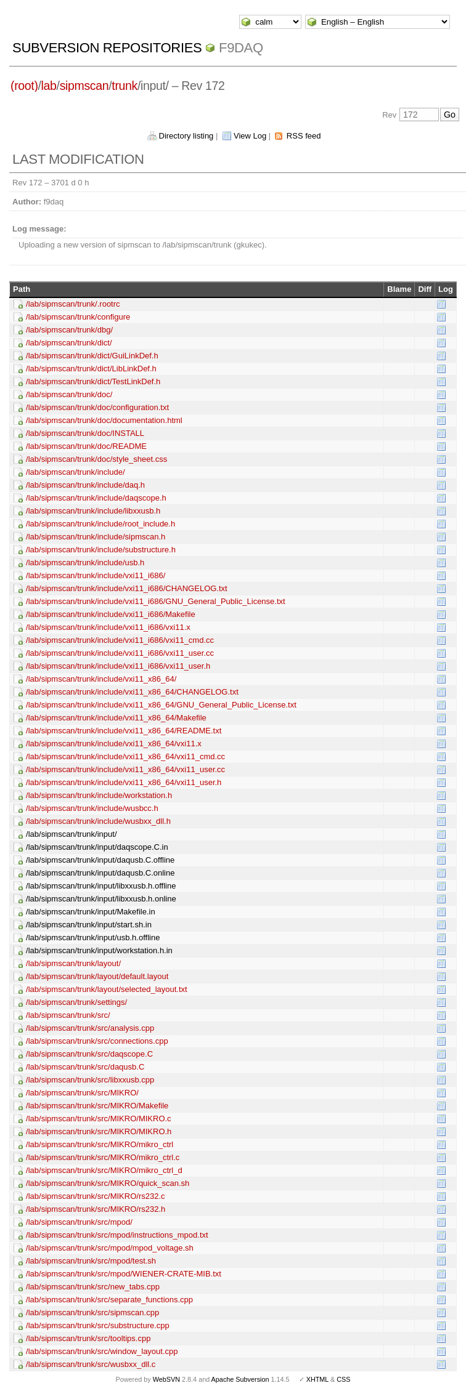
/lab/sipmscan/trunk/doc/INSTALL (85, 433)
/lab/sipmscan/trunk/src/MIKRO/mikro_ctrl (99, 1144)
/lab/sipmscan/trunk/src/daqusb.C (85, 1066)
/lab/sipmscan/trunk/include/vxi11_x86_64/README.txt (123, 730)
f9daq (241, 47)
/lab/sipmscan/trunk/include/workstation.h (99, 795)
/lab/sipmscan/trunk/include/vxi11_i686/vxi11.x (108, 627)
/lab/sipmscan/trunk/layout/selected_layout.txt (106, 989)
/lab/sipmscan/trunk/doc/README (86, 446)
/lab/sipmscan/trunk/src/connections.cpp (97, 1041)
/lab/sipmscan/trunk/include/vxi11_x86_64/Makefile (116, 717)
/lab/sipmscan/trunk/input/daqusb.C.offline (100, 860)
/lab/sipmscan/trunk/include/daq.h (85, 485)
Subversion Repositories (107, 47)
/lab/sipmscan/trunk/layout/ (73, 963)
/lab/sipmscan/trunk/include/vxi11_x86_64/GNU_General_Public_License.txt (161, 704)
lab (49, 85)
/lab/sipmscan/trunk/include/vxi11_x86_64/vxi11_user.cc (125, 769)
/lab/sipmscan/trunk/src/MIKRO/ (82, 1092)
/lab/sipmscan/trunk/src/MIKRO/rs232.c (95, 1196)
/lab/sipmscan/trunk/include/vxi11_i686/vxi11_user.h (118, 666)
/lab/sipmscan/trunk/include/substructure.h (101, 549)
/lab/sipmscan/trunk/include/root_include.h (100, 523)
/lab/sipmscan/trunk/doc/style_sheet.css (96, 459)
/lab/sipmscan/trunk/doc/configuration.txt (97, 407)
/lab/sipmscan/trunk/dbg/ (69, 329)
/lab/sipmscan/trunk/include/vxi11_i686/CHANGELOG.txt (126, 588)
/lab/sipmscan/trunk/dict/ (69, 342)
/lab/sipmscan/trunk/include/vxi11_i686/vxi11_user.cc (120, 653)
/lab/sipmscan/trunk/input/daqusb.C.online (100, 872)
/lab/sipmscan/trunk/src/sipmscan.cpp (92, 1312)
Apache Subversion (240, 1379)
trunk (124, 85)
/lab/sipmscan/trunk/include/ (75, 472)
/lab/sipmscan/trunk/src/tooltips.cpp (88, 1338)
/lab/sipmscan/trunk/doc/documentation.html (104, 420)
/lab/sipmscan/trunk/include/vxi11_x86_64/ (101, 678)
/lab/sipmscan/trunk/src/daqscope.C (89, 1053)
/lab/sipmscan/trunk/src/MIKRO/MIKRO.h (98, 1131)
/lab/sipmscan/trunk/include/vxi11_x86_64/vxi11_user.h (123, 782)
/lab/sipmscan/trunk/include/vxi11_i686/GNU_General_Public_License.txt (155, 601)
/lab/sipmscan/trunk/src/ (68, 1015)
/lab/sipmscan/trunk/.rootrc (73, 303)
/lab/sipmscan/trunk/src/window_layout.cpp (102, 1351)
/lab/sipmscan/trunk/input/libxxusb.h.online (101, 898)
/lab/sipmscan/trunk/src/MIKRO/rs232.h (95, 1209)
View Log (250, 135)
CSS (343, 1379)
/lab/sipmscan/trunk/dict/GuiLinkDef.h (92, 355)
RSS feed (304, 135)
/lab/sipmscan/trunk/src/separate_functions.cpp (109, 1299)
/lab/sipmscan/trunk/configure (78, 316)
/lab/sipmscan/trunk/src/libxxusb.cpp (90, 1079)
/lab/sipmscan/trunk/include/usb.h (85, 562)
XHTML (317, 1379)
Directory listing (186, 135)
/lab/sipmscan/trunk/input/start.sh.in (89, 924)
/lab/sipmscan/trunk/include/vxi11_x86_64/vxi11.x (114, 743)
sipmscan (84, 85)
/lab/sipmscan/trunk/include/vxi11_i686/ (95, 575)
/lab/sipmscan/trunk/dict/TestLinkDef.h (93, 381)
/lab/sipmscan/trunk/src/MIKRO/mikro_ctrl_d (104, 1170)
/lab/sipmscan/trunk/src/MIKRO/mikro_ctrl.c (102, 1157)
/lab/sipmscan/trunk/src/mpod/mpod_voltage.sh (110, 1247)
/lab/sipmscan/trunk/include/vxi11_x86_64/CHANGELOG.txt (132, 691)
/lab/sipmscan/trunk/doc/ (69, 394)
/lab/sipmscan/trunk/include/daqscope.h (96, 497)
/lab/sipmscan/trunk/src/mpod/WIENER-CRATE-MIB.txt (123, 1273)
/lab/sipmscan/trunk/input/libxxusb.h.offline (101, 885)
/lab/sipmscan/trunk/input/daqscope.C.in (97, 847)
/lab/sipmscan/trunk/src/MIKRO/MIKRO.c (98, 1118)
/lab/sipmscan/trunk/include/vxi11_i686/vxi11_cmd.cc (120, 640)
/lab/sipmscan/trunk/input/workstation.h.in (99, 950)
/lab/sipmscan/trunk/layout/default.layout (97, 976)
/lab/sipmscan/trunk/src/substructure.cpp (98, 1325)
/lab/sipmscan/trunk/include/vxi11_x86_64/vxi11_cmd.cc (125, 756)
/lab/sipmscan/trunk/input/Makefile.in (90, 911)
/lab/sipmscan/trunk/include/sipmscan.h (95, 536)
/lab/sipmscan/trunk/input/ (71, 834)
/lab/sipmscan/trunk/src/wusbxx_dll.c (90, 1364)
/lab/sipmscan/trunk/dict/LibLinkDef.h (91, 368)
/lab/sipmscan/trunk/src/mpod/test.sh (91, 1260)
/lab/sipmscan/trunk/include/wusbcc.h (92, 808)
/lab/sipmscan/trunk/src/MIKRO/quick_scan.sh (107, 1183)
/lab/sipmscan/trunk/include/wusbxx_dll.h (98, 821)
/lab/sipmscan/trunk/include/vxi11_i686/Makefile (110, 614)
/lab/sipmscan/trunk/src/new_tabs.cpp (93, 1286)
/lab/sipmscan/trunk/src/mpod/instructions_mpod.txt (117, 1235)
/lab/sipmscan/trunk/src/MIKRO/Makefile (97, 1105)
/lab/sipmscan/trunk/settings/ (76, 1002)
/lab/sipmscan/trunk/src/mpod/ (79, 1222)
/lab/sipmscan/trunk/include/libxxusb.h (93, 510)
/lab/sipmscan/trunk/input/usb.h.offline (93, 937)
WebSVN (166, 1379)
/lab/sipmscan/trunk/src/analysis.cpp (90, 1028)
